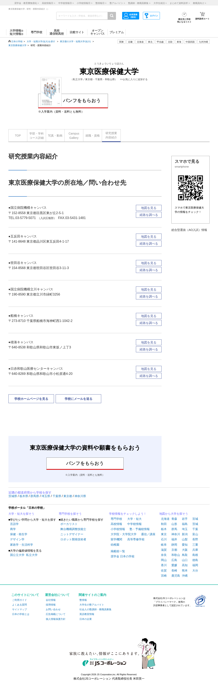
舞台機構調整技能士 (73, 529)
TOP (18, 135)
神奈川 (175, 534)
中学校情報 (134, 524)
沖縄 (185, 575)
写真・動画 (55, 135)
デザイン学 (17, 539)
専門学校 (116, 518)
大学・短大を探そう (21, 513)
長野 (195, 539)
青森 (174, 518)
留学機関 (116, 539)
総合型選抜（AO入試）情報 (189, 230)
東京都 (68, 496)
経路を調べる (149, 215)
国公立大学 (17, 555)
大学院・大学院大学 (124, 534)
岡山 (164, 560)
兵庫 (195, 549)
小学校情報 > (84, 3)
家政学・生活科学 (21, 544)
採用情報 (51, 604)
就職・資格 (92, 135)
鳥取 (185, 555)
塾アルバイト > (117, 3)
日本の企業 (85, 619)
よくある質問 (19, 604)
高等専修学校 (136, 539)
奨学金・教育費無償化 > (26, 3)
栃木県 (24, 496)
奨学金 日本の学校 (122, 556)
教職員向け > (199, 3)
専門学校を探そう (70, 513)
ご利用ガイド (19, 600)
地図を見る (148, 208)
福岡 (195, 565)
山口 (185, 560)
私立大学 (32, 555)
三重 (195, 544)
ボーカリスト (69, 524)
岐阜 (164, 544)
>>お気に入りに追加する (134, 79)
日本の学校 (17, 41)
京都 (174, 549)
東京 (164, 534)
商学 (13, 529)
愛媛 (174, 565)
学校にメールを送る (78, 398)
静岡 (174, 544)
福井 (174, 539)
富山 (195, 534)
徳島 (195, 560)
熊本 (185, 570)
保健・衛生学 (18, 534)
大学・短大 (134, 518)
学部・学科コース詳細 (36, 135)
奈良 (164, 555)
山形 (174, 524)
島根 (195, 555)
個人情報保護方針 (55, 619)
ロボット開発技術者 (73, 539)
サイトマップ (19, 609)
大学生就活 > (160, 3)
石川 (164, 539)
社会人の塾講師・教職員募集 (95, 609)
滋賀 (164, 549)
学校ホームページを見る (31, 398)
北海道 (140, 42)
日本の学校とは (20, 614)
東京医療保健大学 (17, 45)
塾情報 (83, 600)
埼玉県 (46, 496)
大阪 (185, 549)
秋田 (164, 524)
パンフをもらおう (71, 100)
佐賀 (164, 570)
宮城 (195, 518)
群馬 (174, 529)
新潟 (185, 534)
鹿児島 (175, 575)
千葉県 (57, 496)
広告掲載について (55, 614)
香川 (164, 565)
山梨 (185, 539)
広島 (174, 560)
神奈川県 (80, 496)
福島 (185, 524)
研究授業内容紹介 (111, 135)
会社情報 (51, 600)
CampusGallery (74, 135)
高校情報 (116, 524)
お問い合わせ (53, 609)
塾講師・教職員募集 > (139, 3)
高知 (185, 565)
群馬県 (35, 496)
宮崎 (164, 575)
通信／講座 (148, 534)
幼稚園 (115, 544)
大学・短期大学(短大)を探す (41, 41)
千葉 (195, 529)
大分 (195, 570)
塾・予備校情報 (140, 529)
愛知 (185, 544)
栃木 (164, 529)
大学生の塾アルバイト (91, 604)
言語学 (14, 524)
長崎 (174, 570)
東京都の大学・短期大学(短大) (75, 41)
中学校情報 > (66, 3)
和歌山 (175, 555)
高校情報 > (48, 3)
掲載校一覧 (118, 551)
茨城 (195, 524)
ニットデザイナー (71, 534)
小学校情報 (118, 529)
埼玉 (185, 529)
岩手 (185, 518)
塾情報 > (100, 3)
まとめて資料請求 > (180, 3)
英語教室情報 (86, 614)
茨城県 (13, 496)
